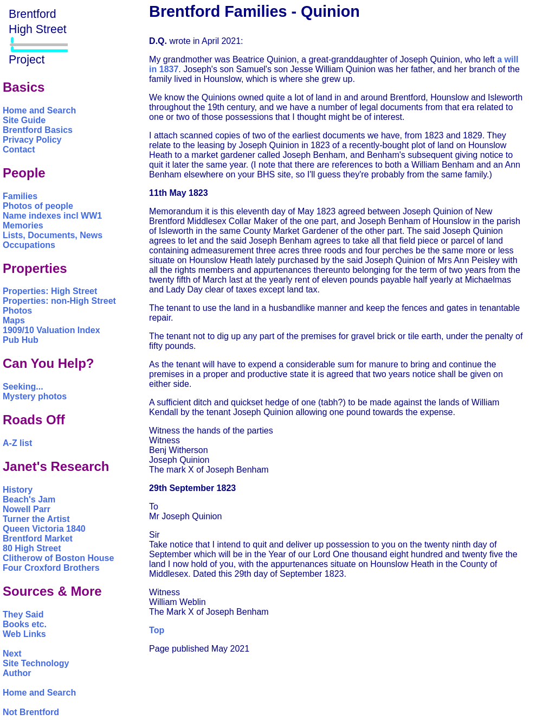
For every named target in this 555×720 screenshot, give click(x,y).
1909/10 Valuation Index (51, 330)
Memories (23, 225)
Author (17, 673)
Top (156, 630)
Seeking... (23, 386)
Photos (17, 310)
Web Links (24, 634)
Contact (19, 149)
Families (20, 196)
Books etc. (25, 624)
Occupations (29, 245)
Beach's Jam (29, 499)
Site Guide (24, 120)
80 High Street (32, 548)
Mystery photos (35, 396)
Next (12, 653)
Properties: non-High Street (59, 300)
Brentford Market (38, 538)
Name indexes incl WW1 (52, 215)
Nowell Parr (26, 509)
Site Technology (36, 663)
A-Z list (17, 443)
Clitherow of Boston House (58, 558)
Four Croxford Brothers (51, 567)
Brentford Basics (38, 130)
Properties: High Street (50, 291)
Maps (14, 320)
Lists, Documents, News (52, 235)
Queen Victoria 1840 (44, 528)
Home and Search (39, 110)
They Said (23, 614)
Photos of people (38, 206)
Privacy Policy (32, 139)
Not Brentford (31, 712)
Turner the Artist (36, 519)
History (18, 489)
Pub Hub (20, 340)
